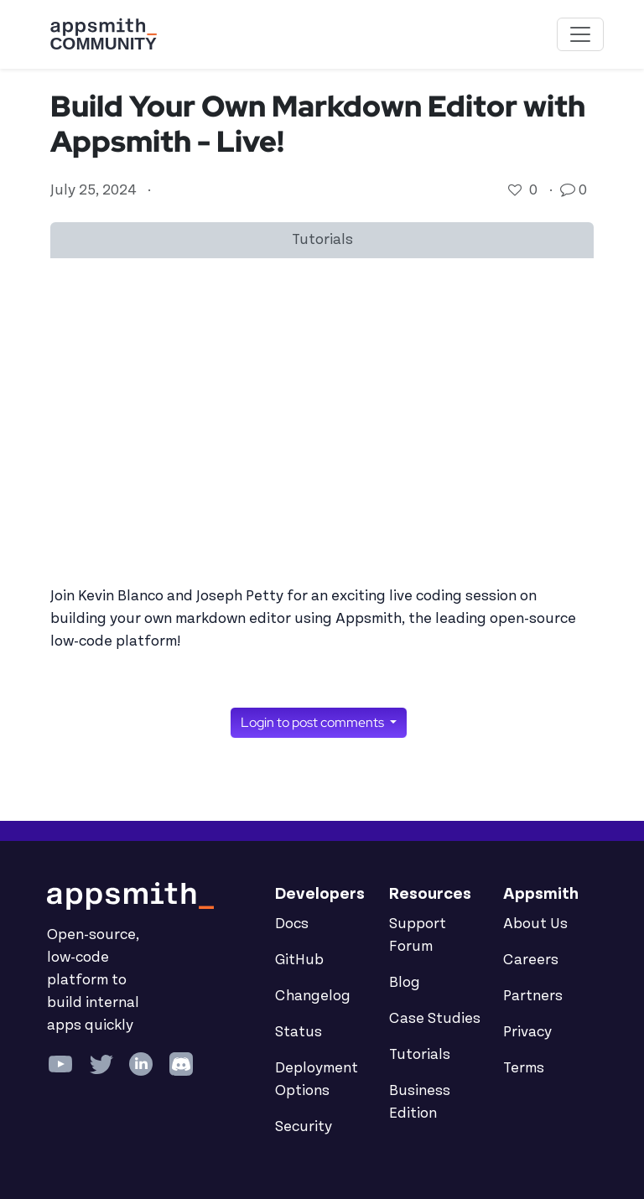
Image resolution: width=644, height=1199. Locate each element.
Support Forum (417, 935)
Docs (292, 924)
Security (303, 1126)
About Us (535, 924)
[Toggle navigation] (580, 34)
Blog (404, 982)
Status (298, 1032)
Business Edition (419, 1102)
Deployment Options (316, 1079)
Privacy (527, 1032)
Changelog (313, 996)
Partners (533, 996)
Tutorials (419, 1054)
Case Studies (434, 1018)
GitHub (299, 960)
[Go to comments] (569, 190)
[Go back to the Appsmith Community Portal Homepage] (103, 34)
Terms (523, 1068)
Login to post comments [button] (314, 722)
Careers (530, 960)
